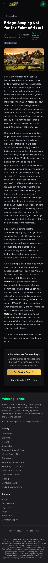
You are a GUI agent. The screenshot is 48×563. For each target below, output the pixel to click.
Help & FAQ (7, 515)
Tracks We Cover (10, 474)
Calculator (7, 446)
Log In (5, 511)
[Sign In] (43, 4)
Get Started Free (24, 372)
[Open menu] (4, 4)
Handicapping (10, 43)
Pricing (5, 478)
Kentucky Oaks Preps (12, 466)
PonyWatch (7, 458)
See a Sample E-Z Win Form (24, 380)
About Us (6, 499)
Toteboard (7, 433)
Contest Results (9, 483)
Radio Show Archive (12, 487)
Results (5, 442)
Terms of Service (31, 531)
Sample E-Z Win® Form (13, 450)
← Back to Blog (10, 16)
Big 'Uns (6, 437)
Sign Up (6, 507)
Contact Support (10, 519)
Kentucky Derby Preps (13, 462)
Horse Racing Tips (11, 454)
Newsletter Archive (11, 470)
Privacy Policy (15, 531)
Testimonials (8, 503)
